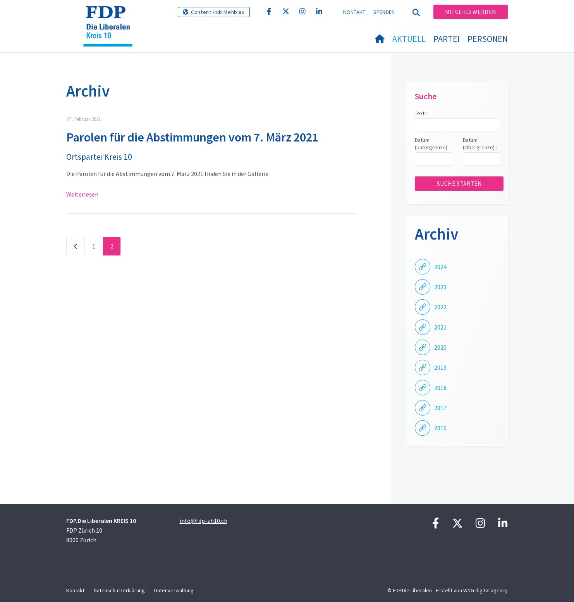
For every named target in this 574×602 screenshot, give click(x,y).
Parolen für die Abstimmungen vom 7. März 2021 (192, 137)
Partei (446, 38)
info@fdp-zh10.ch (203, 520)
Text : (421, 113)
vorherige (75, 247)
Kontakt (354, 12)
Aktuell (409, 38)
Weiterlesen (82, 194)
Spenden (384, 12)
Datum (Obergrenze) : (480, 143)
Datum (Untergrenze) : (432, 143)
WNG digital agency (485, 590)
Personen (487, 38)
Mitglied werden (470, 12)
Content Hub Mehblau (217, 12)
